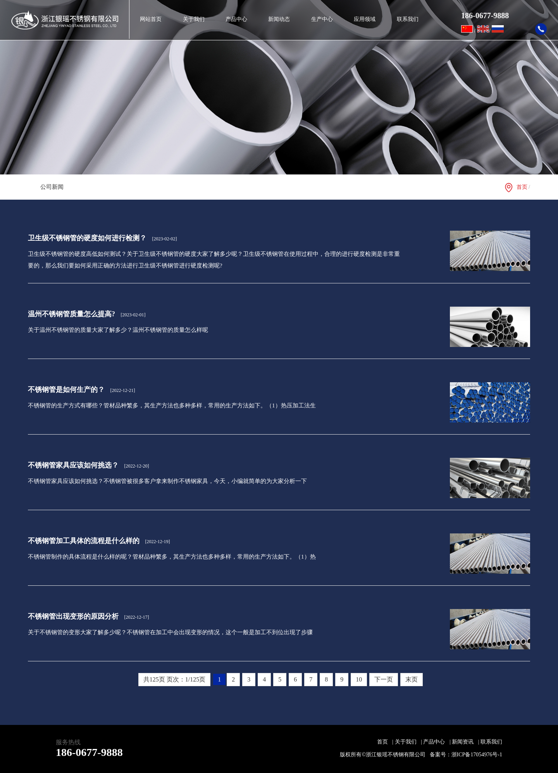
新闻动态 (279, 19)
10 (359, 679)
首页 (522, 187)
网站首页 (151, 19)
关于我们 (194, 19)
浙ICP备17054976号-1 (476, 754)
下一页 (383, 679)
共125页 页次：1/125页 (174, 679)
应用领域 (364, 19)
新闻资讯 (465, 742)
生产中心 (322, 19)
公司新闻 (52, 187)
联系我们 (407, 19)
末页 (411, 679)
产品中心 (236, 19)
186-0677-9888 (89, 752)
